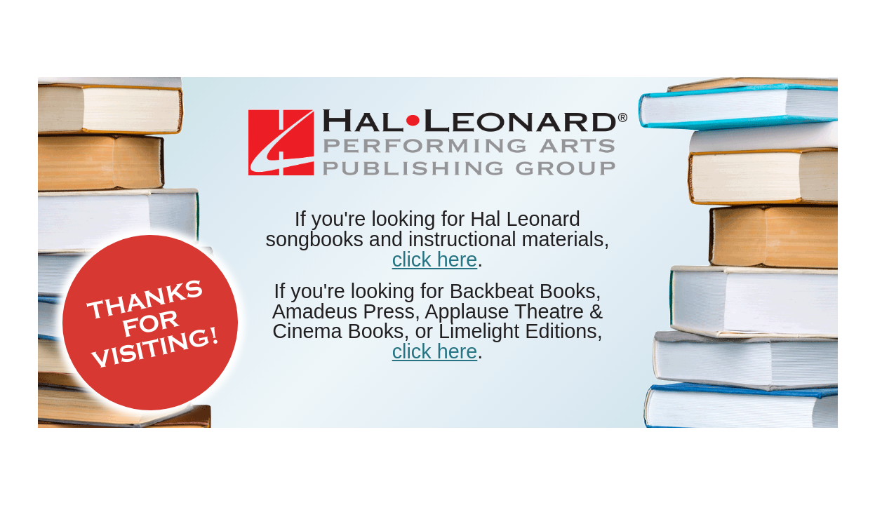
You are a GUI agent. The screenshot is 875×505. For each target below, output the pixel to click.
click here (435, 259)
